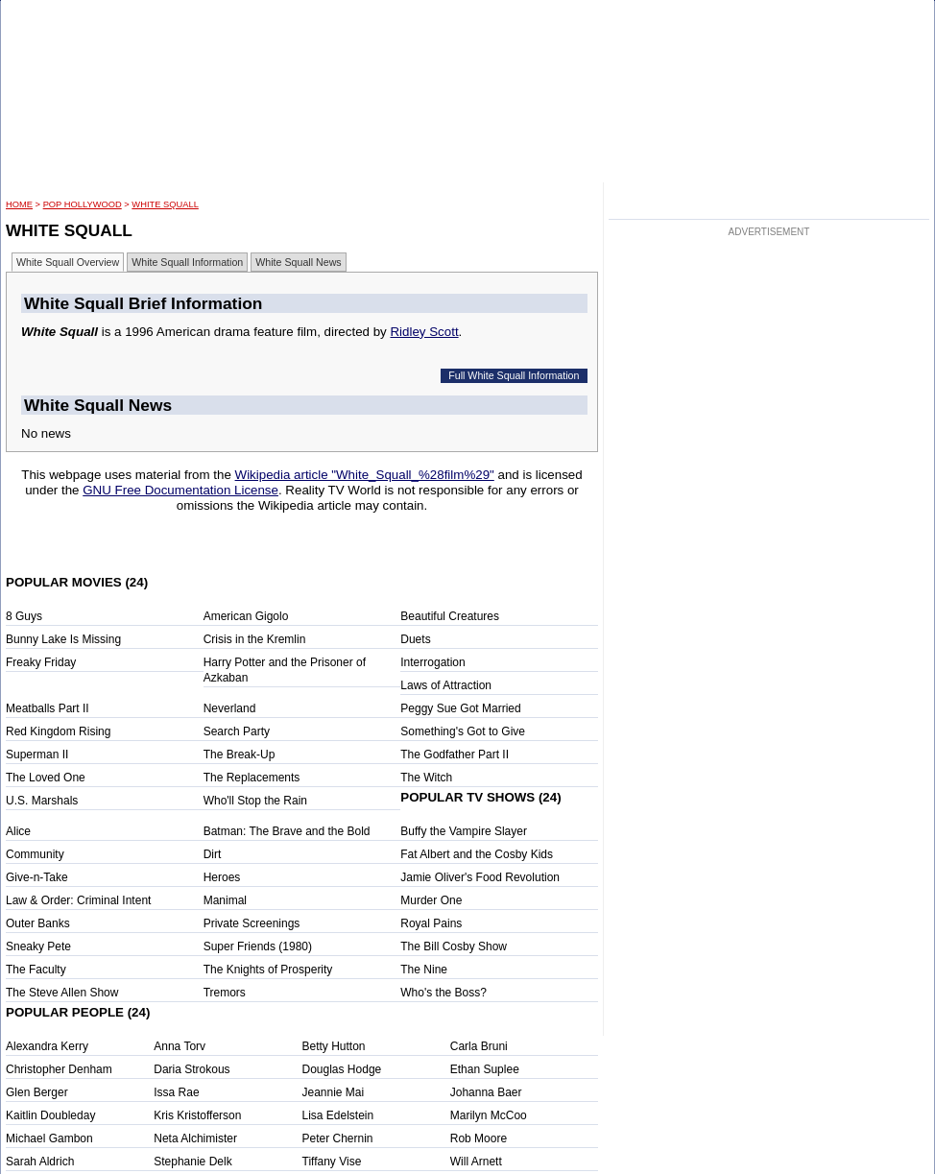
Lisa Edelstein (338, 1115)
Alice (18, 831)
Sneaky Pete (38, 946)
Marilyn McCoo (488, 1115)
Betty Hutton (334, 1046)
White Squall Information (187, 262)
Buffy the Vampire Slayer (463, 831)
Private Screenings (252, 923)
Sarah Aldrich (40, 1161)
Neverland (230, 708)
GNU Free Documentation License (180, 490)
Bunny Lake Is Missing (63, 639)
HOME (19, 204)
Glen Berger (37, 1092)
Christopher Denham (59, 1069)
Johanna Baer (486, 1092)
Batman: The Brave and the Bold (287, 831)
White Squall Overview (67, 262)
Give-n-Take (37, 877)
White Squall (165, 204)
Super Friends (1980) (258, 946)
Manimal (225, 900)
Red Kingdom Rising (58, 731)
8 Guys (24, 616)
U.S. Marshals (42, 800)
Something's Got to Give (462, 731)
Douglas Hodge (342, 1069)
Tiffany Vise (332, 1161)
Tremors (225, 992)
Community (35, 854)
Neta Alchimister (195, 1138)
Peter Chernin (337, 1138)
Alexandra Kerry (47, 1046)
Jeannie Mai (333, 1092)
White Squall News (298, 262)
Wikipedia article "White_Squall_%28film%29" (364, 474)
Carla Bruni (479, 1046)
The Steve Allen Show (62, 992)
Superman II (37, 754)
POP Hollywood (82, 204)
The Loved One (45, 777)
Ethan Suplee (484, 1069)
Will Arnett (476, 1161)
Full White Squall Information (513, 375)
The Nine (423, 969)
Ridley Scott (424, 331)
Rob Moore (478, 1138)
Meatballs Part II (47, 708)
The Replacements (252, 777)
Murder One (431, 900)
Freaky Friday (41, 662)
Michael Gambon (49, 1138)
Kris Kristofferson (197, 1115)
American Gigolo (246, 616)
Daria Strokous (191, 1069)
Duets (415, 639)
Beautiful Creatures (449, 616)
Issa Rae (176, 1092)
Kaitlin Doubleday (50, 1115)
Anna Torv (179, 1046)
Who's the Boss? (443, 992)
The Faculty (36, 969)
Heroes (222, 877)
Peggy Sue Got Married (460, 708)
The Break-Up (240, 754)
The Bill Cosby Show (453, 946)
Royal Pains (431, 923)
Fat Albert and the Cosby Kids (476, 854)
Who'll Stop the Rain (255, 800)
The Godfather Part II (454, 754)
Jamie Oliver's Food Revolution (480, 877)
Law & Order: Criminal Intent (78, 900)
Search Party (237, 731)
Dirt (213, 854)
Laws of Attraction (445, 685)
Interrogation (432, 662)
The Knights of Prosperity (268, 969)
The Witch (426, 777)
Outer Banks (38, 923)
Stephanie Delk (192, 1161)
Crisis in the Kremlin (255, 639)
